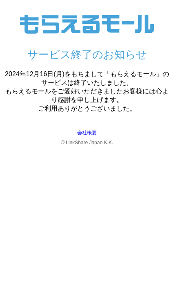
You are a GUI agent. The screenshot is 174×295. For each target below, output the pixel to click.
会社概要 (87, 133)
